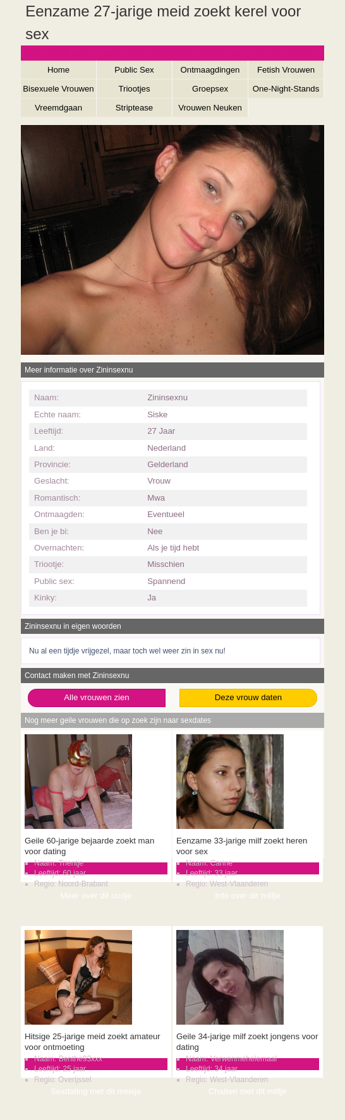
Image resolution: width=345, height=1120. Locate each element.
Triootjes (134, 88)
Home (58, 69)
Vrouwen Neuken (210, 107)
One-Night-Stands (286, 88)
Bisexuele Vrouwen (58, 88)
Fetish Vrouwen (286, 69)
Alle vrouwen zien (96, 697)
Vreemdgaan (58, 107)
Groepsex (210, 88)
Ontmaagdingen (210, 69)
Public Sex (134, 69)
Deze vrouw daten (248, 697)
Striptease (134, 107)
